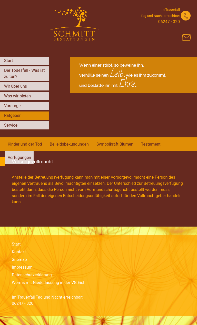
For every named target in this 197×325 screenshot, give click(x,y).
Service (10, 125)
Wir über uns (15, 86)
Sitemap (19, 259)
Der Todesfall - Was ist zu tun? (24, 73)
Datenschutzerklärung (32, 274)
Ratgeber (12, 115)
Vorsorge (12, 105)
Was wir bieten (17, 96)
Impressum (22, 267)
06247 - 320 (169, 21)
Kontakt (19, 251)
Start (8, 60)
